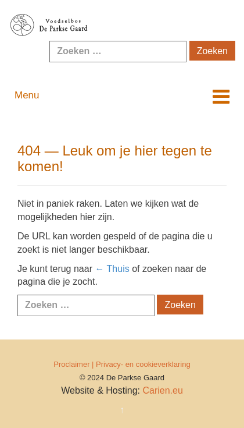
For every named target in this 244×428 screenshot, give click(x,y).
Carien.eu (162, 390)
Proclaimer (71, 364)
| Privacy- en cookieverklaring (141, 364)
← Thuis (112, 269)
